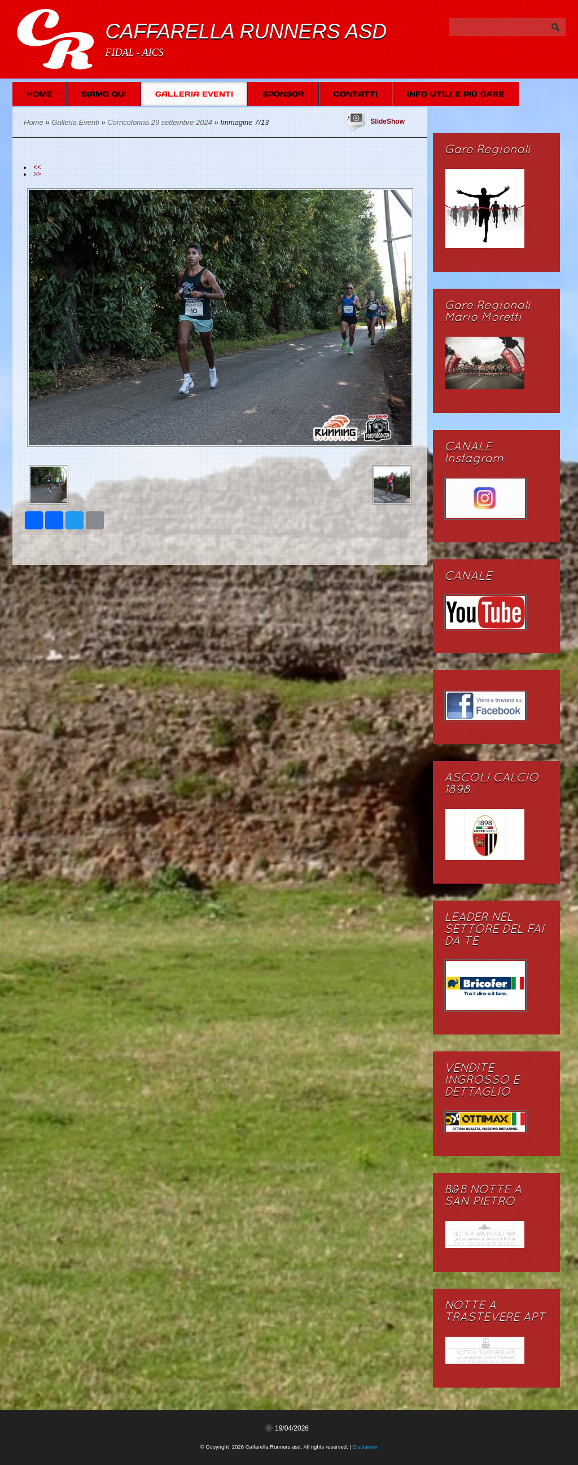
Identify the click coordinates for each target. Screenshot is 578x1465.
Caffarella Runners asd (246, 31)
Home (39, 94)
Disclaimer (365, 1447)
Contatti (356, 94)
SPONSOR (283, 94)
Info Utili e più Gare (456, 94)
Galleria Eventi (194, 94)
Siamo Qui (103, 94)
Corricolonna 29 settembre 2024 (159, 122)
